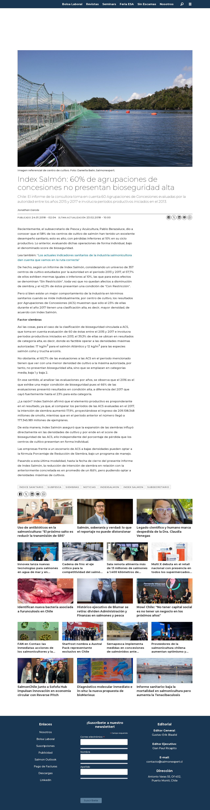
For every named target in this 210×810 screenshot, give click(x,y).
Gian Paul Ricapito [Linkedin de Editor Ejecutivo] (164, 748)
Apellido (85, 766)
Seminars (109, 4)
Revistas (92, 4)
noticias (89, 487)
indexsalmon (109, 487)
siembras (72, 487)
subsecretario (158, 487)
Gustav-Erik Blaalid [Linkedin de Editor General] (164, 734)
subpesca (54, 487)
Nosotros (167, 4)
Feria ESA (127, 4)
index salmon (133, 487)
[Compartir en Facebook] (168, 217)
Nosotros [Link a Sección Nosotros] (45, 732)
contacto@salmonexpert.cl (164, 761)
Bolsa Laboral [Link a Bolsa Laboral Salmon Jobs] (45, 739)
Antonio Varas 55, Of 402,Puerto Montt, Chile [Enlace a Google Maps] (164, 778)
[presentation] (105, 786)
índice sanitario (31, 487)
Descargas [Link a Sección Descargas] (45, 773)
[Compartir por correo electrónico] (184, 217)
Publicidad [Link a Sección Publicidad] (45, 753)
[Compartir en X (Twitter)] (173, 217)
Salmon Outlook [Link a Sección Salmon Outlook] (45, 760)
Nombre (85, 751)
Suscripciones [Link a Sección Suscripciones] (45, 746)
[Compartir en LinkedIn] (179, 217)
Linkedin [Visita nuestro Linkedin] (45, 780)
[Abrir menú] (190, 4)
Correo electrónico (92, 736)
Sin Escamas (146, 4)
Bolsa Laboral (72, 4)
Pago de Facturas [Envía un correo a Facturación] (45, 767)
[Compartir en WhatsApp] (189, 217)
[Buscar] (182, 4)
